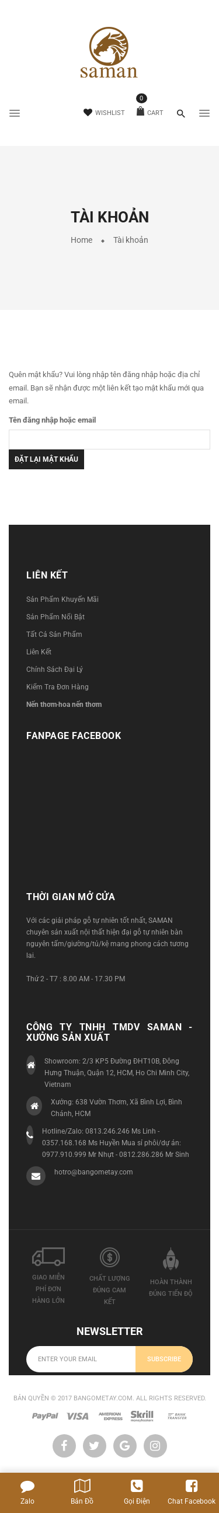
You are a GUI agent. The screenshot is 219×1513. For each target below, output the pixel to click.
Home (81, 240)
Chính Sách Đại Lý (54, 669)
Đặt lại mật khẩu (46, 459)
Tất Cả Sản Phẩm (54, 634)
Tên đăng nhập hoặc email (52, 420)
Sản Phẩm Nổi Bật (55, 617)
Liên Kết (38, 652)
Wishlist (104, 113)
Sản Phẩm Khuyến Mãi (62, 599)
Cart (150, 113)
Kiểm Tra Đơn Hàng (57, 687)
